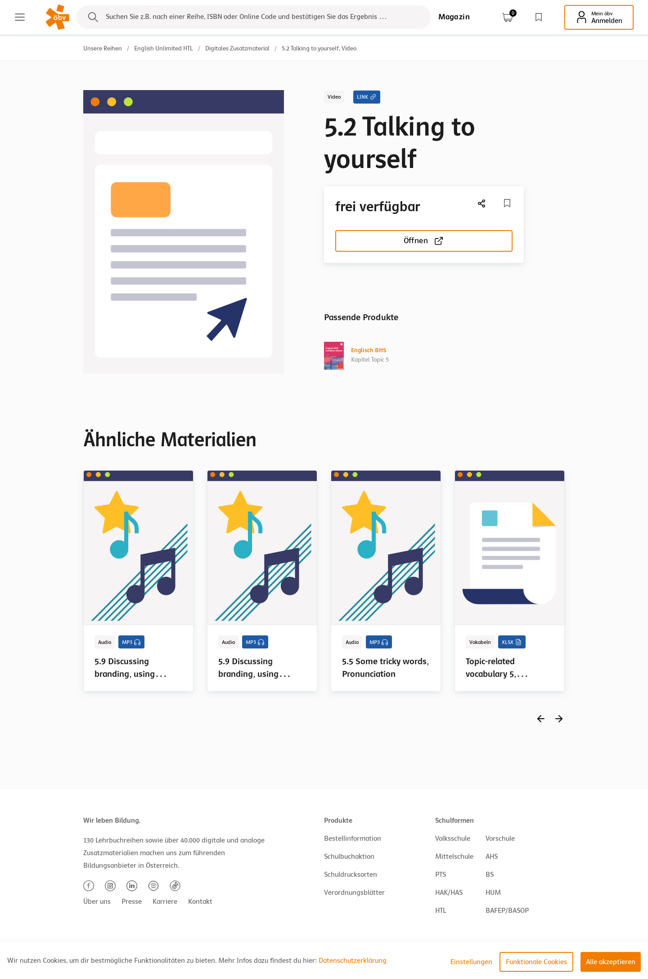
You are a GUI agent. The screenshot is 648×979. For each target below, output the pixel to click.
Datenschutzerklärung (353, 960)
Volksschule (452, 838)
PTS (440, 874)
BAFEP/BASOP (507, 910)
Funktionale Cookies (536, 962)
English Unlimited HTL (163, 48)
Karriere (165, 901)
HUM (493, 892)
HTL (440, 910)
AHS (492, 856)
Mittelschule (454, 856)
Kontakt (200, 901)
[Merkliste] (507, 203)
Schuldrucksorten (350, 874)
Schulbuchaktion (349, 856)
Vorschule (500, 838)
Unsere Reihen (102, 48)
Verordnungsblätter (354, 892)
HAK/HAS (449, 892)
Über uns (97, 901)
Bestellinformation (352, 838)
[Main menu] (19, 17)
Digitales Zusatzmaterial (237, 48)
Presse (132, 901)
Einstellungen (471, 962)
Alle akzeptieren (610, 962)
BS (490, 874)
